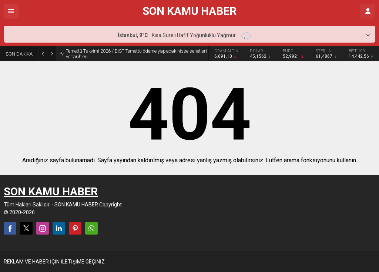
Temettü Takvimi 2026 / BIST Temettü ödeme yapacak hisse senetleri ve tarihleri (136, 53)
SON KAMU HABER (189, 11)
